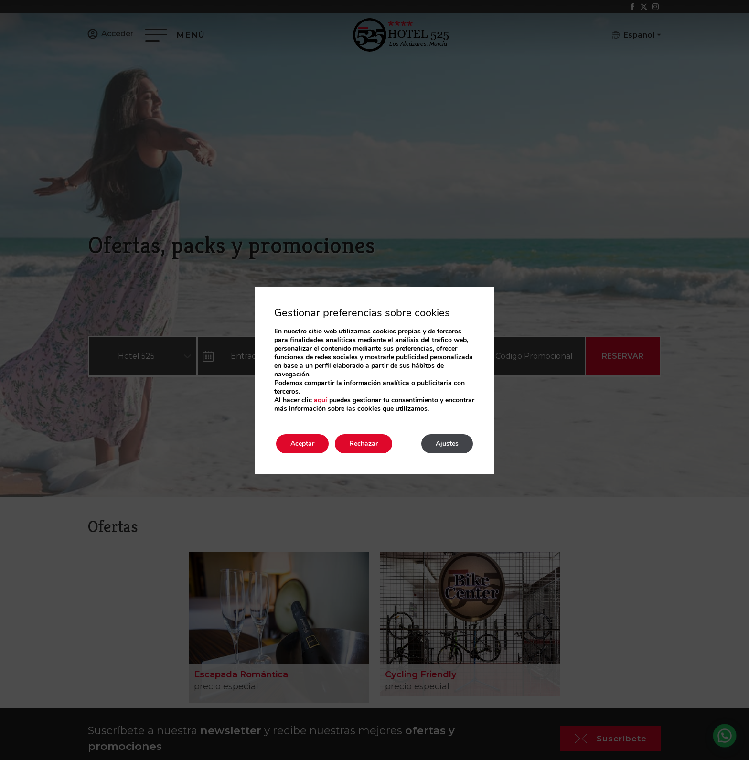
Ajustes (447, 443)
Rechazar (363, 443)
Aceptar (302, 443)
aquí (320, 400)
